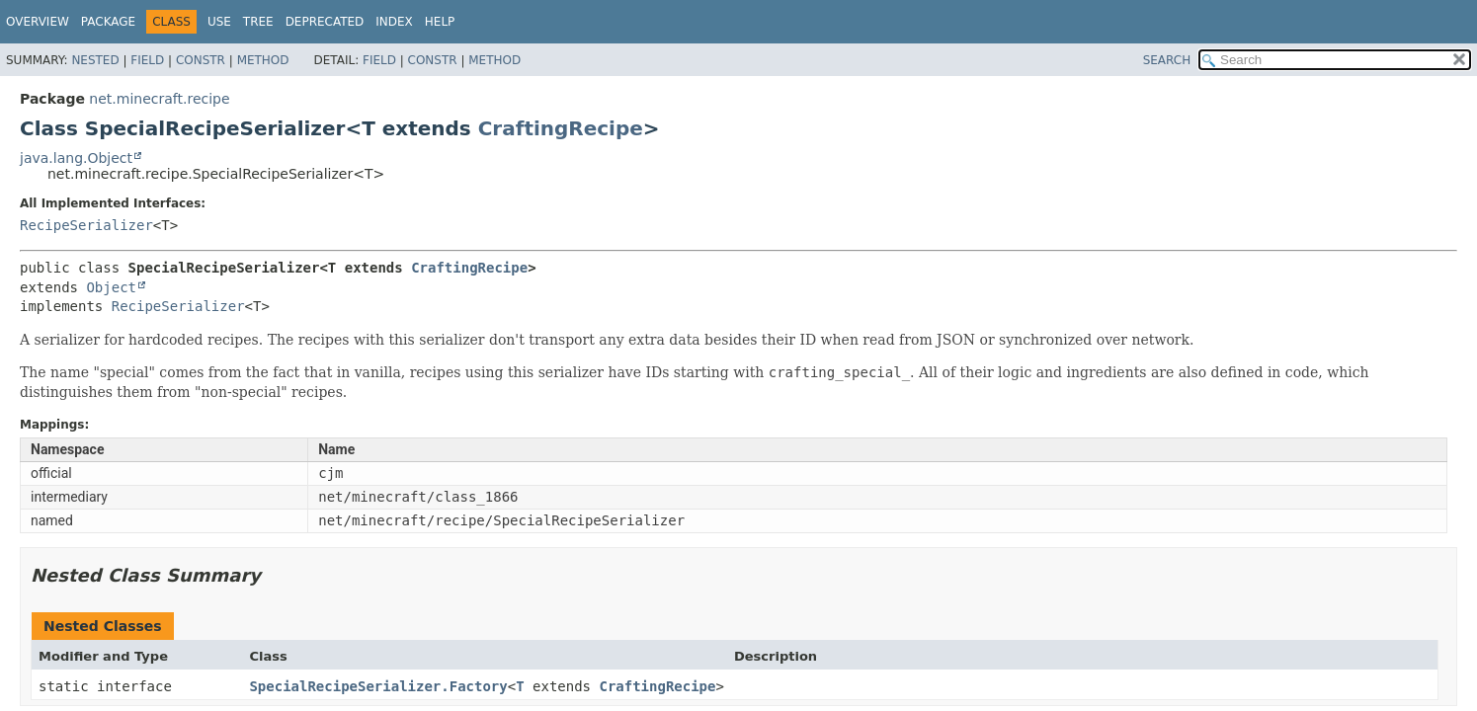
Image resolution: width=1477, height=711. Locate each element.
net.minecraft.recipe (159, 99)
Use (219, 22)
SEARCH (1167, 60)
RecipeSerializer (86, 225)
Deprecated (325, 22)
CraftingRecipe (560, 128)
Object (111, 287)
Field (147, 60)
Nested (95, 60)
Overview (37, 22)
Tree (258, 22)
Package (108, 22)
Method (263, 60)
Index (394, 22)
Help (440, 22)
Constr (200, 60)
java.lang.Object (76, 158)
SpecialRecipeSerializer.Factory (378, 686)
